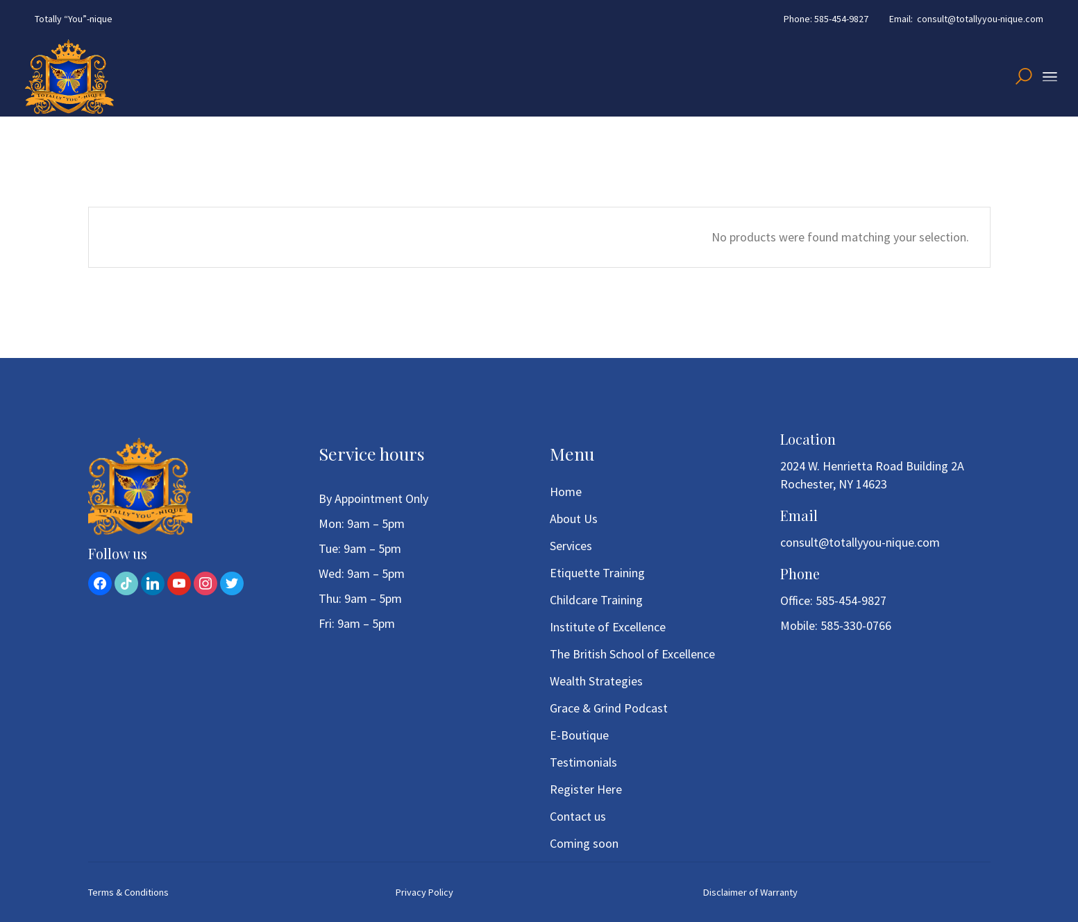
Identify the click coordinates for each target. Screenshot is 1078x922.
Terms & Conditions (128, 892)
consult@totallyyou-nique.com (860, 542)
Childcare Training (596, 600)
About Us (574, 519)
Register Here (586, 789)
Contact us (578, 816)
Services (571, 546)
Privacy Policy (424, 892)
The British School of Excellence (632, 654)
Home (566, 492)
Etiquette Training (597, 573)
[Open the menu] (1050, 77)
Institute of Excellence (608, 627)
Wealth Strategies (596, 681)
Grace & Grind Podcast (609, 708)
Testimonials (583, 762)
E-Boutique (579, 735)
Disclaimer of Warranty (750, 892)
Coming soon (584, 843)
